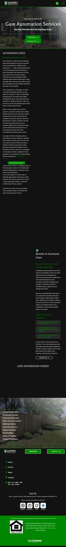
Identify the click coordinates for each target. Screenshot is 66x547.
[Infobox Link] (35, 463)
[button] (33, 39)
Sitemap (35, 519)
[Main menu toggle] (63, 4)
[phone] (57, 4)
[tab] (48, 324)
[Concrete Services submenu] (17, 428)
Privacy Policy (42, 519)
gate (12, 69)
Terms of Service (51, 519)
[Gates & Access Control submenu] (21, 422)
